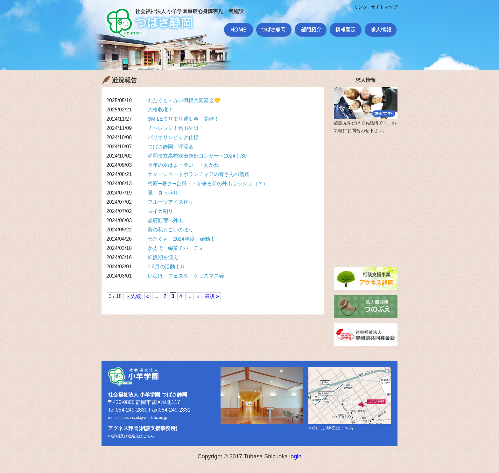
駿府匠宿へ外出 (165, 220)
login (295, 456)
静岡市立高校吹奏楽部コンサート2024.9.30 (197, 156)
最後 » (212, 296)
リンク (360, 7)
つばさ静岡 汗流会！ (173, 146)
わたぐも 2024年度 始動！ (181, 239)
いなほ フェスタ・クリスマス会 (186, 276)
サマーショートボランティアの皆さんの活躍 (199, 174)
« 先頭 (134, 296)
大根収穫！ (160, 109)
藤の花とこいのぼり (170, 229)
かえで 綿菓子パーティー (178, 248)
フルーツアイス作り (170, 202)
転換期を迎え (163, 257)
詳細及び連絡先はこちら (133, 436)
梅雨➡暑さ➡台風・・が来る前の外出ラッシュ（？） (208, 183)
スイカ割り (160, 211)
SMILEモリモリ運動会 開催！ (183, 119)
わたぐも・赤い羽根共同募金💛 (184, 100)
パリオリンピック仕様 (173, 137)
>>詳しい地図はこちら (331, 428)
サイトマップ (384, 7)
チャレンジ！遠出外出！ (176, 128)
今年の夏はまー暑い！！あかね (183, 165)
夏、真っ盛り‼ (164, 192)
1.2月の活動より (166, 266)
